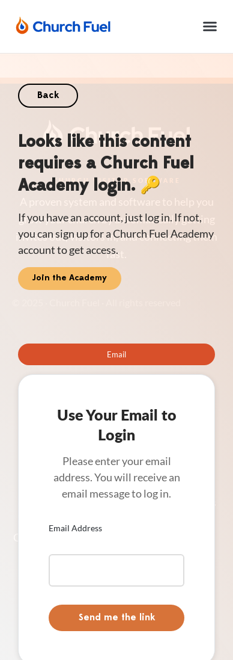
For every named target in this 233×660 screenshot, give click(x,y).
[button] (210, 26)
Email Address (75, 528)
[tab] (116, 354)
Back (48, 95)
